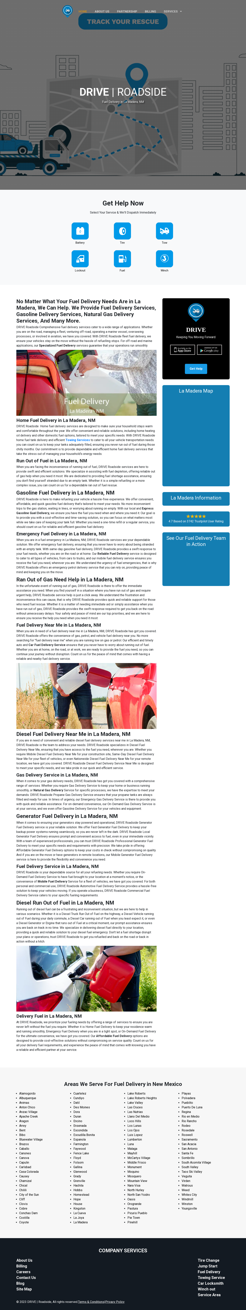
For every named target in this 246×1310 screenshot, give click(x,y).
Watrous (187, 1185)
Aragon (24, 1121)
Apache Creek (28, 1116)
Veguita (187, 1176)
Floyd (77, 1158)
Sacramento (190, 1139)
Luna (130, 1144)
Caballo (24, 1149)
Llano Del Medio (138, 1116)
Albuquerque (27, 1098)
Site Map (24, 1289)
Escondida (80, 1130)
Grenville (79, 1181)
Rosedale (188, 1130)
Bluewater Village (31, 1139)
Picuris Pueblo (137, 1213)
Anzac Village (28, 1112)
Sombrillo (188, 1158)
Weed (185, 1190)
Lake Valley (135, 1103)
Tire (122, 242)
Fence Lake (81, 1153)
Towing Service (211, 1277)
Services (173, 11)
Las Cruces (135, 1107)
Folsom (78, 1162)
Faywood (79, 1149)
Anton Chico (27, 1107)
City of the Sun (29, 1195)
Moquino (133, 1172)
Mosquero (134, 1176)
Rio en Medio (190, 1116)
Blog (20, 1283)
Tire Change (208, 1260)
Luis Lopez (135, 1135)
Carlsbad (25, 1167)
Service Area (209, 1295)
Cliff (22, 1199)
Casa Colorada (29, 1172)
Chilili (23, 1190)
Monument (134, 1167)
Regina (186, 1112)
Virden (186, 1181)
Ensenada (79, 1126)
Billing (150, 11)
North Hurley (135, 1190)
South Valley (190, 1167)
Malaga (132, 1149)
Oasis (131, 1199)
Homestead (81, 1195)
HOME (83, 11)
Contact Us (26, 1277)
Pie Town (133, 1218)
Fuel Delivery (209, 1272)
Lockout (80, 270)
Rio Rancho (189, 1121)
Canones (25, 1153)
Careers (23, 1272)
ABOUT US (102, 11)
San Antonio (190, 1149)
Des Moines (81, 1107)
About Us (24, 1260)
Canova (24, 1158)
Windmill (187, 1199)
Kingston (79, 1208)
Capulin (24, 1162)
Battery (80, 242)
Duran (77, 1116)
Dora (76, 1112)
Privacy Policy (115, 1302)
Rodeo (186, 1126)
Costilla (24, 1218)
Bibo (22, 1135)
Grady (77, 1176)
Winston (187, 1204)
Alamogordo (27, 1093)
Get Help (196, 370)
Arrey (22, 1126)
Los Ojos (133, 1130)
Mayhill (132, 1153)
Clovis (23, 1204)
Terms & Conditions (91, 1302)
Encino (77, 1121)
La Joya (78, 1218)
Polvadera (188, 1098)
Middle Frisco (136, 1162)
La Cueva (79, 1213)
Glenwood (80, 1172)
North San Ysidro (138, 1195)
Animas (24, 1103)
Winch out (206, 1289)
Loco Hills (134, 1121)
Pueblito (187, 1103)
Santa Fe (187, 1153)
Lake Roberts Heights (142, 1098)
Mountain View (137, 1181)
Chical (23, 1185)
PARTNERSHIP (127, 11)
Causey (24, 1176)
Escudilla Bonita (84, 1135)
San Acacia (189, 1144)
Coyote (24, 1222)
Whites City (189, 1195)
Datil (76, 1103)
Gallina (77, 1167)
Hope (77, 1199)
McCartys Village (138, 1158)
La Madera (80, 1222)
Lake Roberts (136, 1093)
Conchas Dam (28, 1213)
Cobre (23, 1208)
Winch (164, 270)
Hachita (78, 1185)
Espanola (79, 1139)
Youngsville (189, 1208)
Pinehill (132, 1222)
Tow (164, 242)
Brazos (24, 1144)
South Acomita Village (196, 1162)
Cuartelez (79, 1093)
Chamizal (25, 1181)
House (77, 1204)
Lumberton (134, 1139)
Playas (186, 1093)
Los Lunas (134, 1126)
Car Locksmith (211, 1283)
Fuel (122, 270)
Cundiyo (78, 1098)
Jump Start (207, 1266)
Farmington (80, 1144)
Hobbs (77, 1190)
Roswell (187, 1135)
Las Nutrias (135, 1112)
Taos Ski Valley (192, 1172)
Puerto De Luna (192, 1107)
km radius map (196, 440)
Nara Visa (133, 1185)
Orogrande (134, 1204)
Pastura (132, 1208)
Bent (22, 1130)
